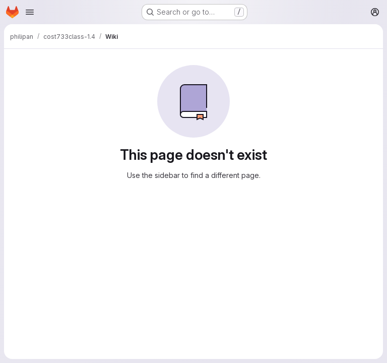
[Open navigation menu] (30, 12)
